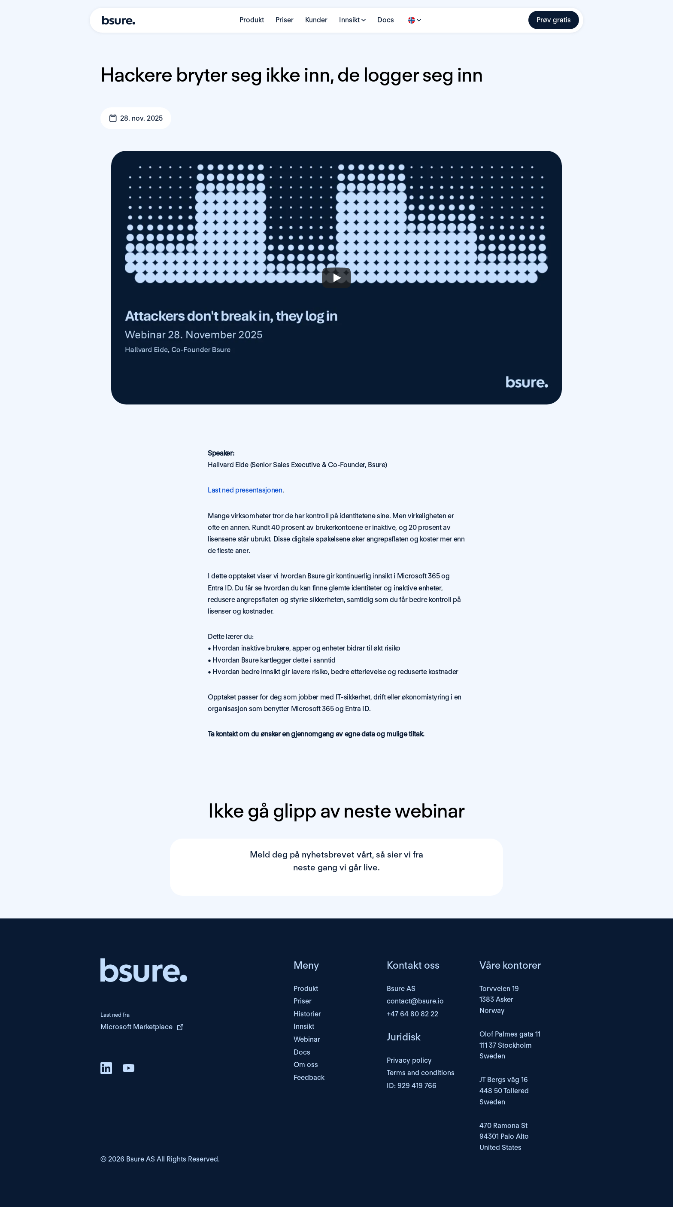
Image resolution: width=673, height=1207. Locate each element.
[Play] (336, 278)
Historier (307, 1014)
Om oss (306, 1065)
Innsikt (349, 20)
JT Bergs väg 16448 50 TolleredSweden (504, 1091)
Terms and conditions (421, 1073)
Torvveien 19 (499, 989)
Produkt (251, 20)
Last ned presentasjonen (245, 490)
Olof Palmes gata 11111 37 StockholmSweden (509, 1045)
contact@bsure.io (415, 1001)
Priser (285, 20)
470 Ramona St (503, 1126)
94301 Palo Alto (504, 1136)
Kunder (316, 20)
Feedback (309, 1077)
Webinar (307, 1039)
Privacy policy (409, 1060)
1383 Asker (496, 999)
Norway (492, 1010)
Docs (385, 20)
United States (500, 1147)
